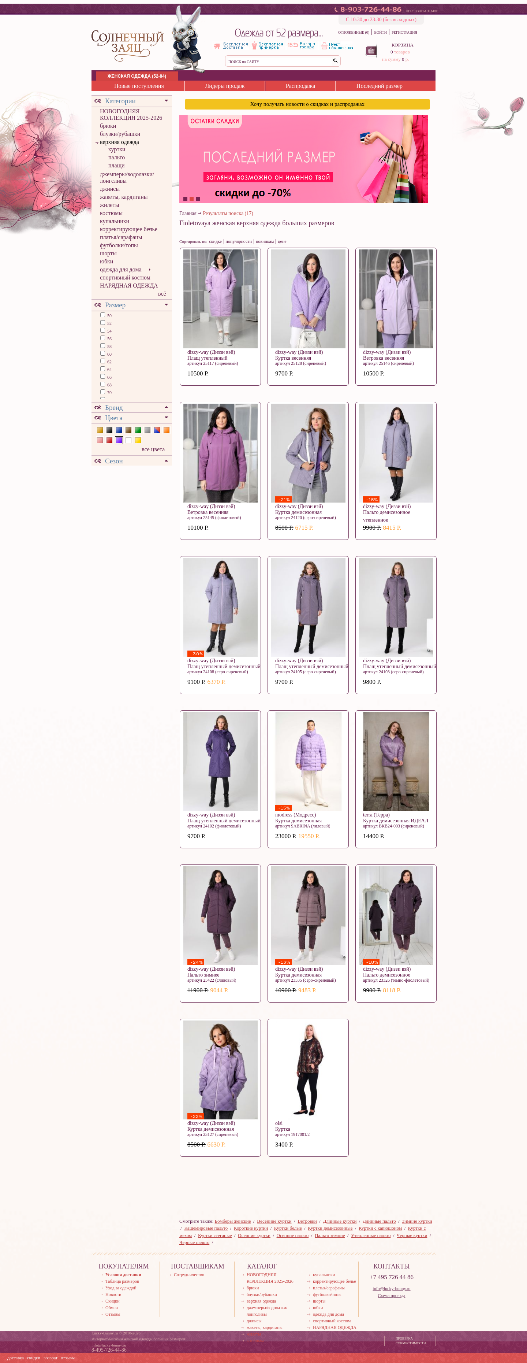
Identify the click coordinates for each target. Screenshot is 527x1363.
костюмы (111, 213)
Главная (188, 213)
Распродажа (300, 86)
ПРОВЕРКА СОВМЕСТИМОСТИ (411, 1341)
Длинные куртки (339, 1221)
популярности (239, 241)
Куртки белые (288, 1228)
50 (109, 315)
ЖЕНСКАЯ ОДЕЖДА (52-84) (137, 76)
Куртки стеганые (215, 1235)
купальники (114, 221)
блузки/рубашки (120, 134)
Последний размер (379, 86)
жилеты (109, 205)
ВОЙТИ (380, 32)
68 (109, 385)
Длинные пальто (379, 1221)
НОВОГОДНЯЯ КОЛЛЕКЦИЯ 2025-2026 (131, 114)
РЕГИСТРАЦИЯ (404, 32)
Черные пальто (194, 1242)
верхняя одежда (119, 142)
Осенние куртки (254, 1235)
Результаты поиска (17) (228, 213)
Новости (113, 1294)
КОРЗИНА (403, 45)
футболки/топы (119, 245)
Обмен (111, 1307)
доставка (15, 1357)
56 (109, 338)
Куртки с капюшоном (380, 1228)
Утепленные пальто (370, 1235)
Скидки (112, 1301)
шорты (108, 253)
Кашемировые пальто (206, 1228)
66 (109, 377)
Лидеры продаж (224, 86)
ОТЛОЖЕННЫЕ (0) (353, 32)
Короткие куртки (251, 1228)
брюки (108, 126)
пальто (116, 157)
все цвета (153, 449)
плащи (116, 165)
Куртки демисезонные (330, 1228)
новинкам (265, 241)
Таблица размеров (122, 1281)
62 (109, 361)
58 (109, 346)
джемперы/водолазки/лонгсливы (127, 177)
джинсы (110, 189)
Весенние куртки (274, 1221)
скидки (33, 1357)
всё (162, 293)
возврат (50, 1357)
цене (282, 241)
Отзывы (112, 1314)
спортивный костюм (125, 277)
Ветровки (307, 1221)
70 (109, 392)
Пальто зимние (330, 1235)
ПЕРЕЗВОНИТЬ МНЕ (422, 11)
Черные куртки (412, 1235)
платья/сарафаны (121, 237)
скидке (215, 241)
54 (109, 331)
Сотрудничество (189, 1274)
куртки (117, 149)
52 (109, 323)
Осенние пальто (293, 1235)
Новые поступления (139, 86)
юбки (106, 261)
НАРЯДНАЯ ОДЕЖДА (129, 285)
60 (109, 354)
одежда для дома (121, 269)
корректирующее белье (128, 229)
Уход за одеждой (121, 1287)
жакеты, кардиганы (123, 197)
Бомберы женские (233, 1221)
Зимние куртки (417, 1221)
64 (109, 369)
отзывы (68, 1357)
